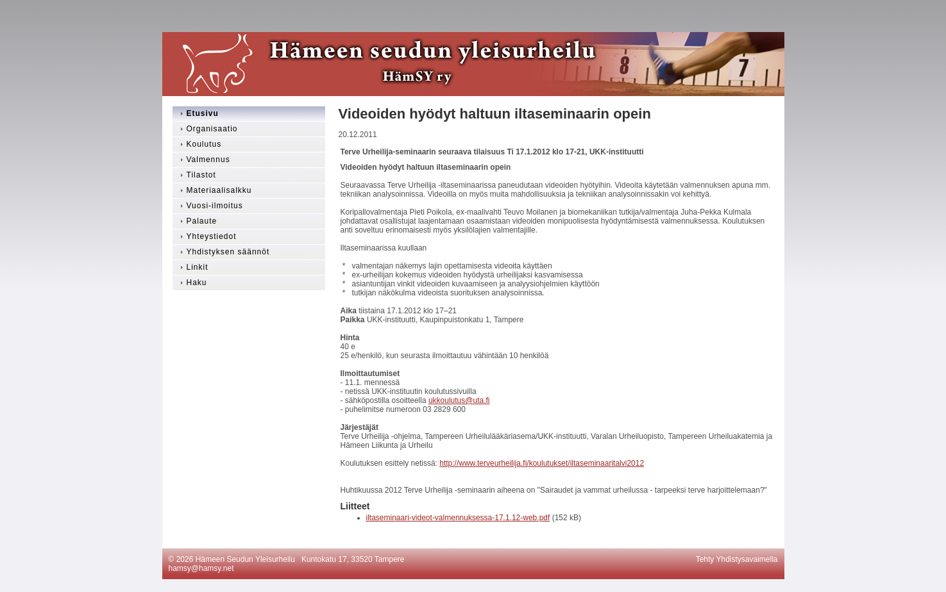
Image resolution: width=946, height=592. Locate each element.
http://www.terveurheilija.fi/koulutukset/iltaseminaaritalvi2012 (541, 463)
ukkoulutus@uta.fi (459, 400)
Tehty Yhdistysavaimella (737, 559)
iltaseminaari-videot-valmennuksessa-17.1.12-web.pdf (458, 517)
